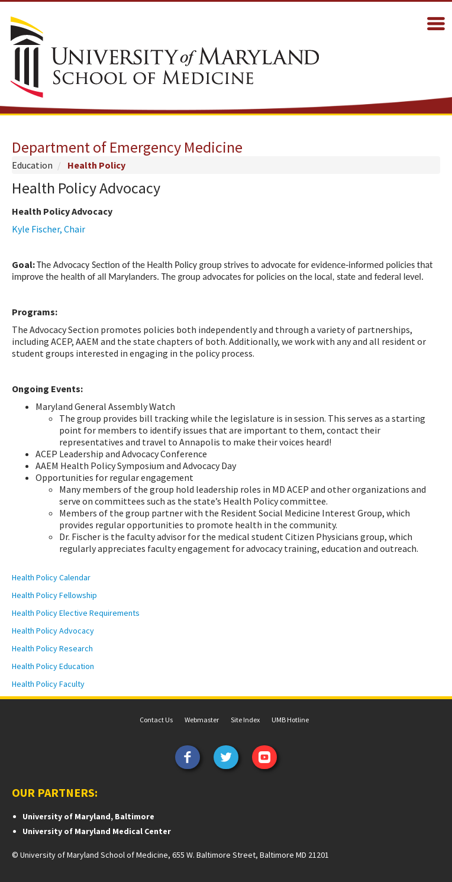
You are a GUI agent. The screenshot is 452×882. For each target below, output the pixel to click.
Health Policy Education (53, 666)
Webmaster (202, 719)
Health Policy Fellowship (54, 595)
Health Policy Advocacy (53, 630)
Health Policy (96, 165)
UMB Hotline (290, 719)
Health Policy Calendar (51, 577)
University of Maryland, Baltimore (88, 816)
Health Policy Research (53, 648)
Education (32, 165)
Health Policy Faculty (49, 684)
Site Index (245, 719)
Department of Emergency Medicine (127, 147)
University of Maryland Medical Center (96, 831)
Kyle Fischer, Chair (48, 229)
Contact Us (156, 719)
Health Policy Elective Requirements (76, 613)
